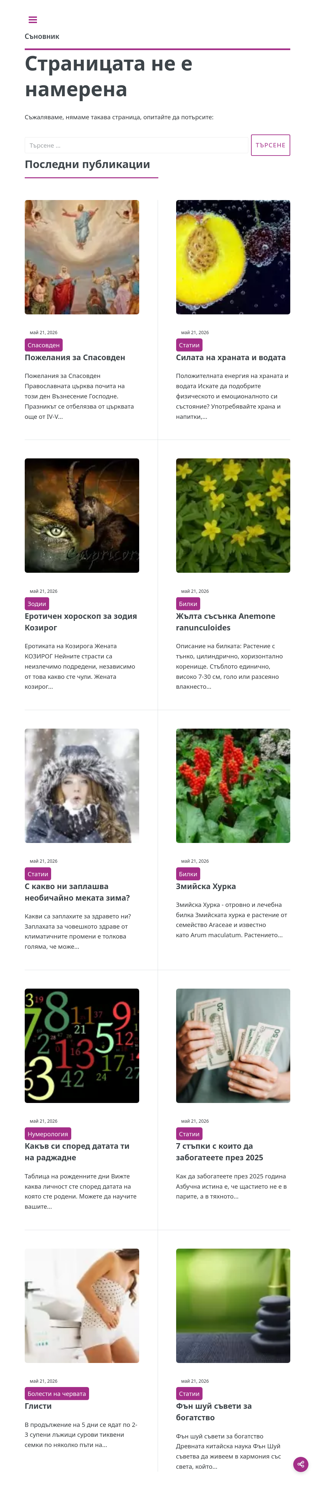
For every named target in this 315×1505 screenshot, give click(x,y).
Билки (188, 603)
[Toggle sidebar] (33, 19)
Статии (189, 345)
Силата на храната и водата (231, 357)
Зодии (37, 603)
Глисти (38, 1406)
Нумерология (48, 1134)
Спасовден (44, 345)
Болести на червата (57, 1393)
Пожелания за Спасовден (75, 357)
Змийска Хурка (206, 886)
